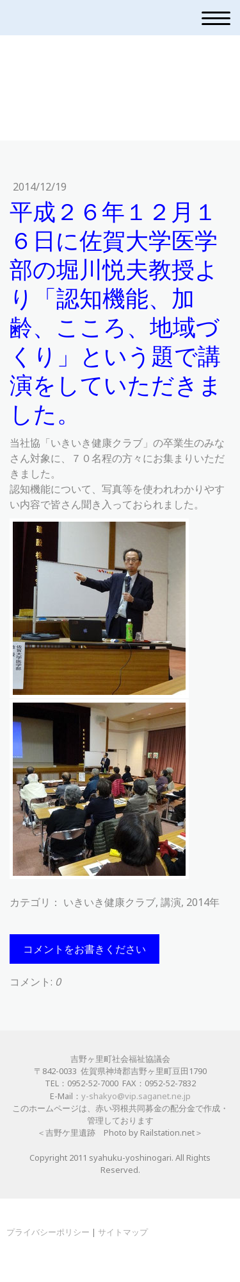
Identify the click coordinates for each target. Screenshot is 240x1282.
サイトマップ (123, 1232)
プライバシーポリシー (48, 1232)
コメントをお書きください (84, 949)
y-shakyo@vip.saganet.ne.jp (136, 1096)
